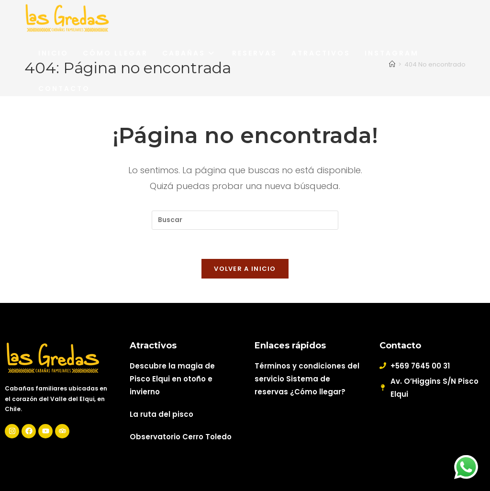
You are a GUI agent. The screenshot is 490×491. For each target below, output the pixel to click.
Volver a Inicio (245, 268)
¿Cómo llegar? (317, 392)
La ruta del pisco (161, 414)
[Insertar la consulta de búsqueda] (245, 220)
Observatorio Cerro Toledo (181, 437)
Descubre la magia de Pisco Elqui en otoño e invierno (172, 379)
